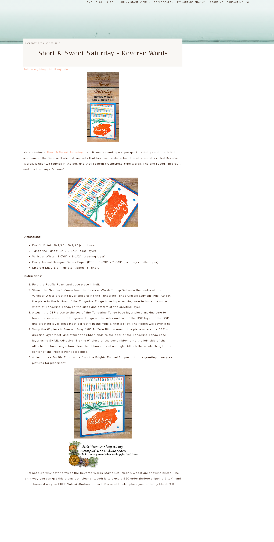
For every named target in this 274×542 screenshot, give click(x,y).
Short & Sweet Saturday (64, 152)
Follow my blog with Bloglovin (45, 69)
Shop (111, 2)
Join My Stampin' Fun (134, 2)
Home (88, 2)
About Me (216, 2)
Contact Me (235, 2)
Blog (99, 2)
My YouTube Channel (191, 2)
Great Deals (164, 2)
